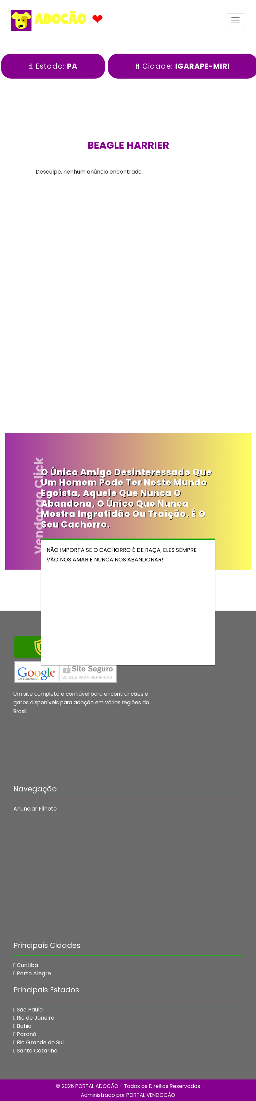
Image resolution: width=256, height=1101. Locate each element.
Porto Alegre (32, 973)
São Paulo (28, 1010)
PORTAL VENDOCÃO (150, 1095)
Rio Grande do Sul (38, 1042)
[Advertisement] (128, 240)
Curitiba (25, 965)
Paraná (24, 1034)
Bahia (22, 1026)
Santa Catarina (35, 1051)
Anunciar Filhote (35, 809)
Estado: (53, 66)
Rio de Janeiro (33, 1018)
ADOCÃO (48, 20)
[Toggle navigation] (235, 20)
